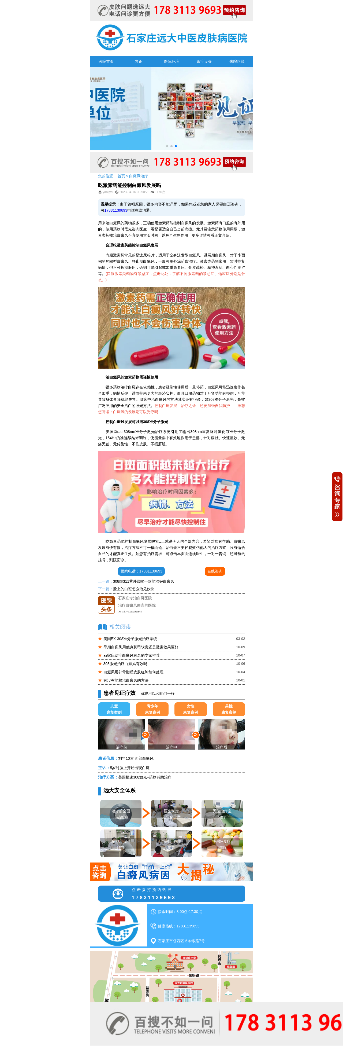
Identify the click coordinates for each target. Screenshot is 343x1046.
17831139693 (116, 210)
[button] (167, 146)
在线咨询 (214, 571)
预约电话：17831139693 (141, 571)
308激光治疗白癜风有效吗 (125, 664)
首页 (121, 176)
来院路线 (236, 61)
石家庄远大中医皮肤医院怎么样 (144, 596)
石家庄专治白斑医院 (135, 603)
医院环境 (171, 61)
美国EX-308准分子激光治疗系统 (130, 639)
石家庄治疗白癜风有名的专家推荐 (131, 655)
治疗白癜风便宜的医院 (137, 611)
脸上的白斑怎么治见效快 (133, 589)
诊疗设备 (204, 61)
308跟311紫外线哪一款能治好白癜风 (143, 581)
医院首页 (106, 61)
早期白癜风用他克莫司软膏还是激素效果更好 (140, 647)
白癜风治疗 (138, 176)
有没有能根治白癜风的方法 (125, 680)
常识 (139, 61)
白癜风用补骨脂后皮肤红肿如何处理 (133, 672)
